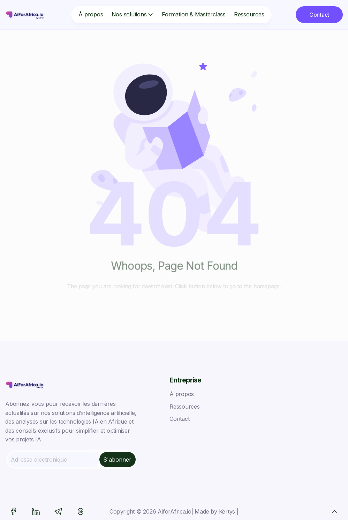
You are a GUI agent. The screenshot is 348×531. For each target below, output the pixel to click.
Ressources (249, 14)
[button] (129, 14)
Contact (179, 418)
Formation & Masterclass (193, 14)
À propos (90, 14)
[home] (26, 15)
